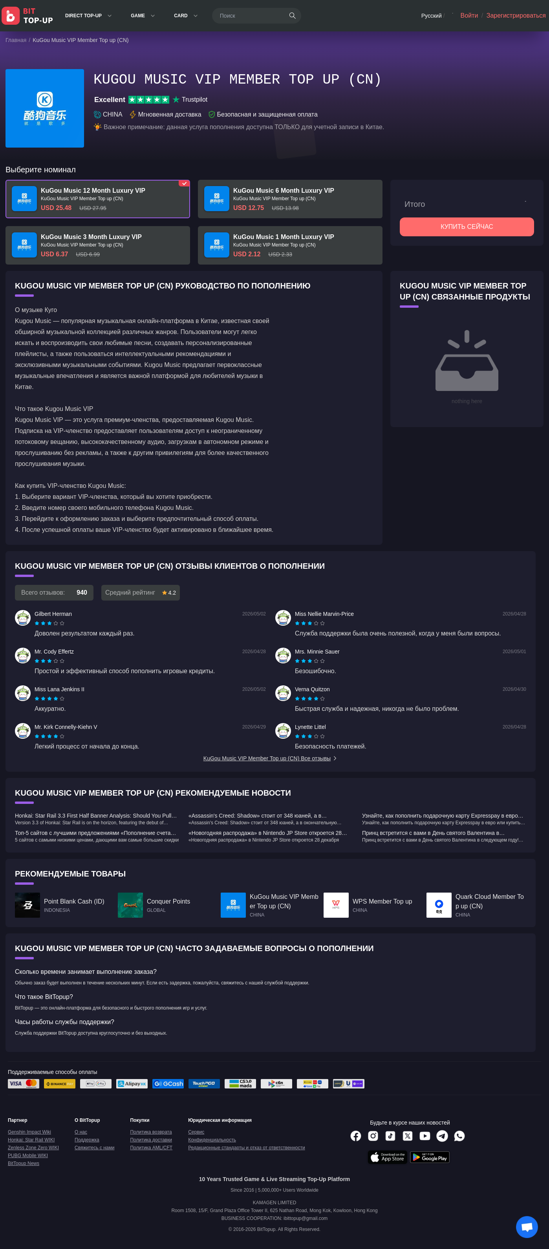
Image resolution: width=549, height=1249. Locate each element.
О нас (81, 1132)
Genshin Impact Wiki (29, 1132)
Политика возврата (151, 1132)
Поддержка (87, 1140)
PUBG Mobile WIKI (28, 1155)
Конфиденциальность (212, 1140)
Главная (15, 40)
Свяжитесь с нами (94, 1147)
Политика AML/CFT (151, 1147)
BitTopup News (23, 1163)
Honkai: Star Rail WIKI (31, 1140)
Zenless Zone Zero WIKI (33, 1147)
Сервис (196, 1132)
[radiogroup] (49, 623)
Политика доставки (151, 1140)
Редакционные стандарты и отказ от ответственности (246, 1147)
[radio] (38, 623)
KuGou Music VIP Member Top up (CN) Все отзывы (270, 758)
